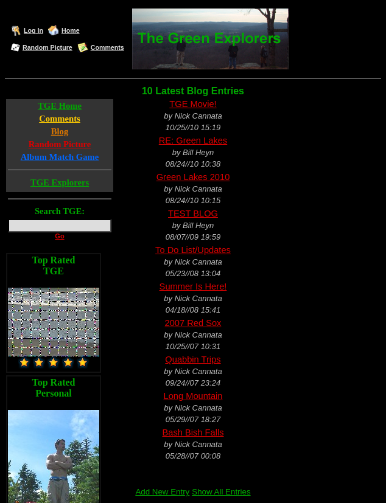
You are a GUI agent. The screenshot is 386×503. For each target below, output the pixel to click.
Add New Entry (162, 491)
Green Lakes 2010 (193, 177)
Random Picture (47, 47)
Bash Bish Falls (192, 432)
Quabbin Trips (192, 359)
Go (59, 236)
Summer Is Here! (193, 286)
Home (70, 30)
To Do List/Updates (193, 250)
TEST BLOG (193, 213)
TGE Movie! (192, 104)
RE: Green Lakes (193, 140)
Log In (33, 30)
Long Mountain (193, 396)
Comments (107, 47)
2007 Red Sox (193, 323)
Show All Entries (221, 491)
